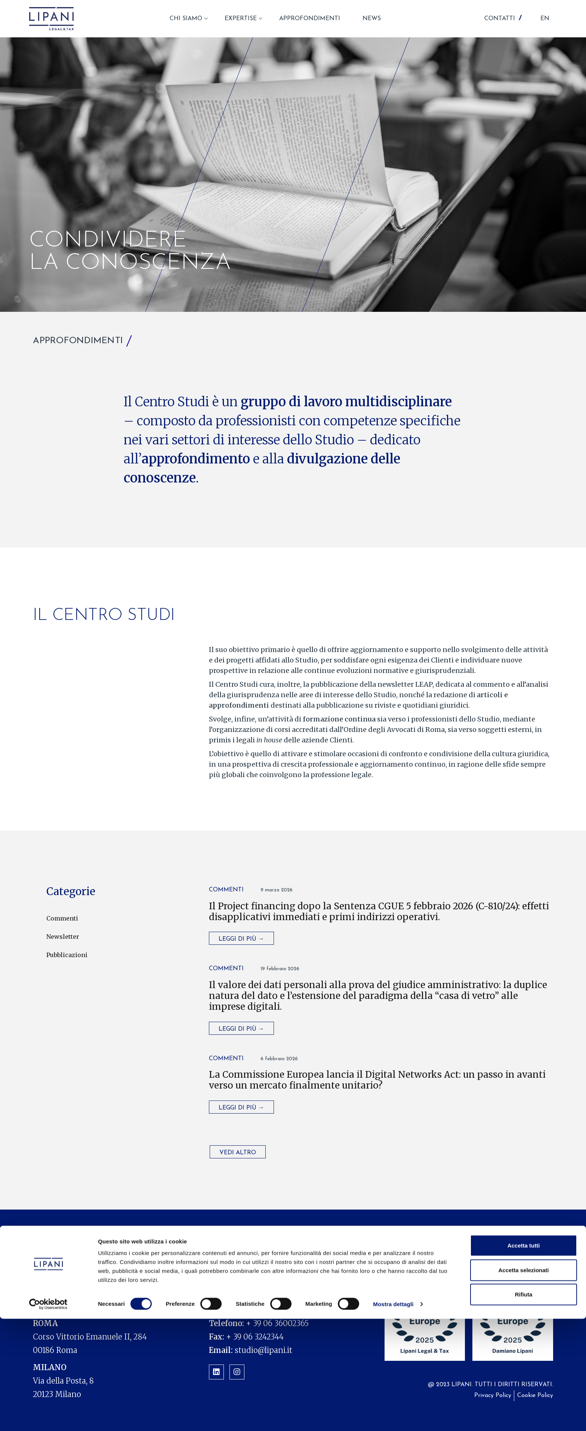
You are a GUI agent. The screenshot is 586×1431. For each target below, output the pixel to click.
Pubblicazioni (66, 955)
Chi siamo (241, 1244)
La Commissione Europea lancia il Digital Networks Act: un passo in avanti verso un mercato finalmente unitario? (377, 1080)
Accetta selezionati (523, 1382)
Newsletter (62, 936)
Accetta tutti (524, 1357)
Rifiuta (524, 1406)
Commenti (62, 918)
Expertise (288, 1244)
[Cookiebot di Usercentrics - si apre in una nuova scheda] (48, 1416)
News (404, 1244)
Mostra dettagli (393, 1416)
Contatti (508, 1244)
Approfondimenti (350, 1244)
